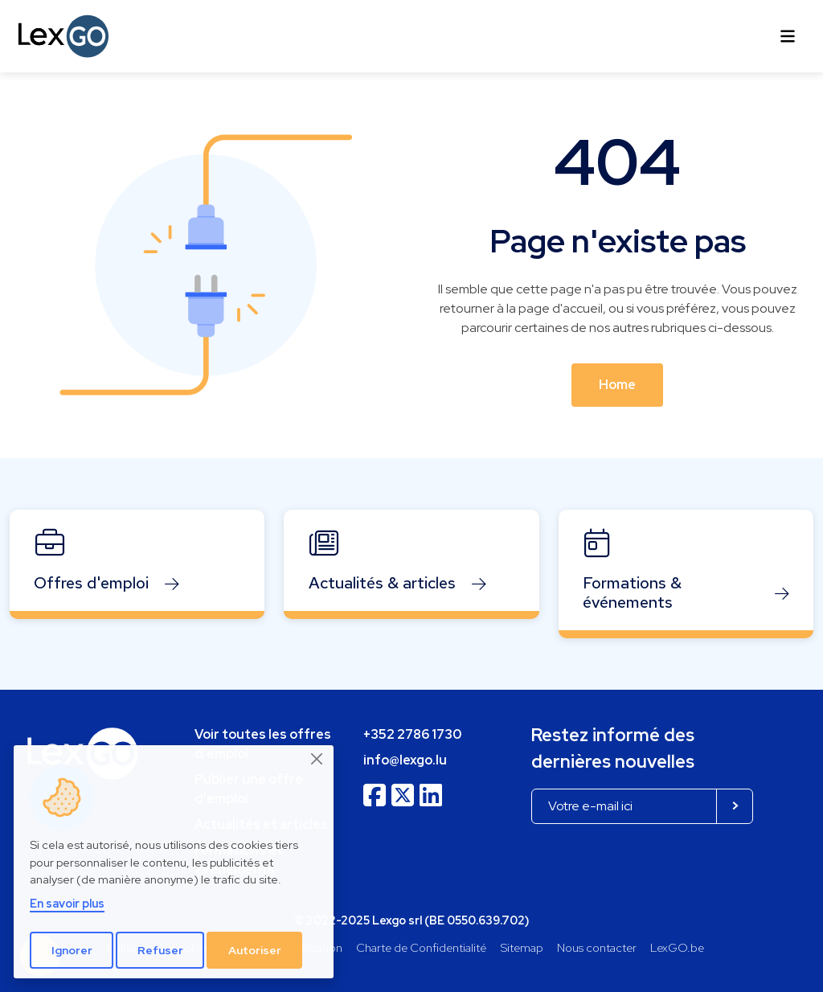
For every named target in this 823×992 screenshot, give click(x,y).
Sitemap (522, 947)
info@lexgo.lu (405, 760)
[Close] (317, 759)
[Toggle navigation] (787, 36)
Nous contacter (597, 947)
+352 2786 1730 (412, 734)
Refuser (160, 950)
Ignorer (71, 950)
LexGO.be (677, 947)
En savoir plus (67, 903)
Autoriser (254, 950)
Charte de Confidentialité (421, 947)
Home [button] (617, 384)
